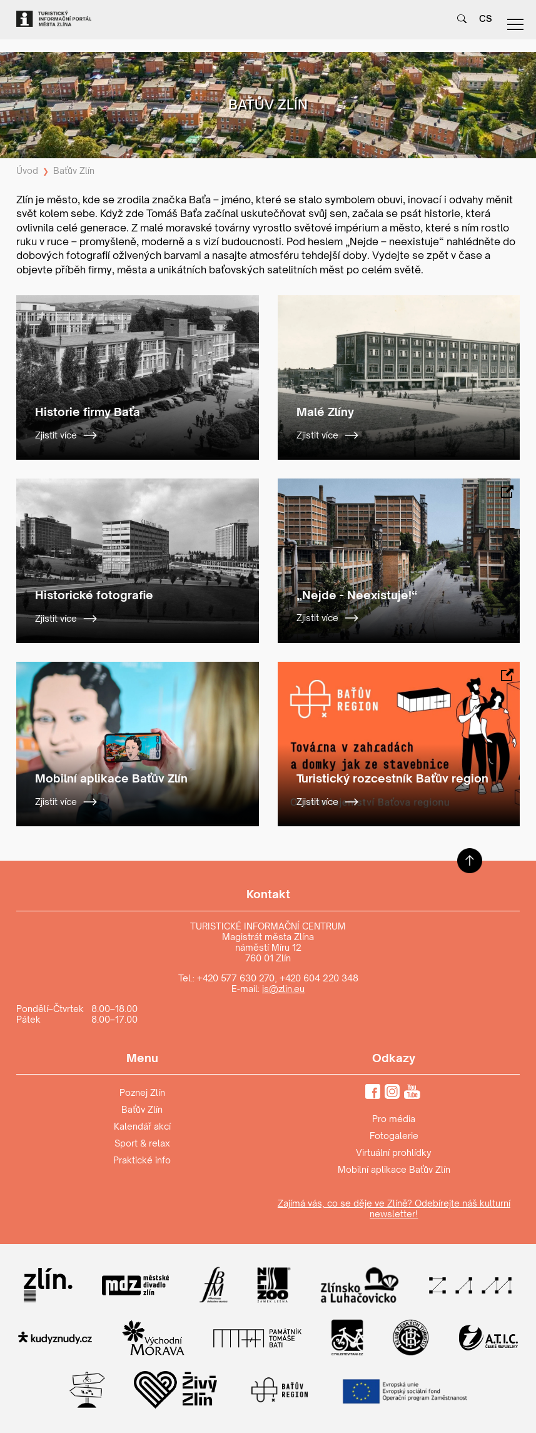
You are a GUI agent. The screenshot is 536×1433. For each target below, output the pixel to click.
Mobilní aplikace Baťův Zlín (394, 1169)
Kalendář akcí (142, 1126)
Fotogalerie (394, 1135)
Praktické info (142, 1160)
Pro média (393, 1118)
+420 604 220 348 (319, 978)
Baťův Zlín (73, 170)
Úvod (27, 170)
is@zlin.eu (283, 988)
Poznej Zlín (142, 1092)
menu (515, 24)
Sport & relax (142, 1143)
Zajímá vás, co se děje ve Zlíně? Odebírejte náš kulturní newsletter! (394, 1208)
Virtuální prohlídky (394, 1152)
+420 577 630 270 (236, 978)
